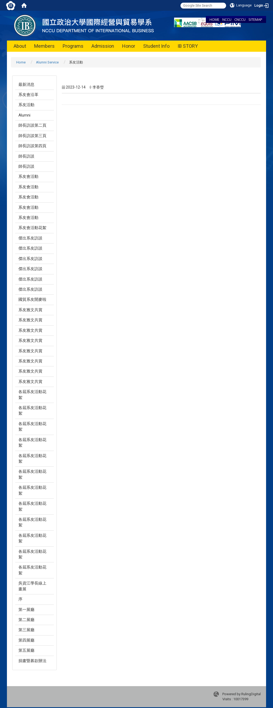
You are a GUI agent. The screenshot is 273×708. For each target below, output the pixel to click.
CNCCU (240, 19)
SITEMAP (255, 19)
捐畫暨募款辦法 (32, 660)
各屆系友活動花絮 (32, 394)
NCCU (226, 19)
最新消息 (26, 84)
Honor (128, 46)
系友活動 (26, 104)
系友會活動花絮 (32, 227)
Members (44, 46)
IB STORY (188, 46)
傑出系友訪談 (30, 238)
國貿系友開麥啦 (32, 299)
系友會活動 (28, 176)
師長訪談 (26, 156)
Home (21, 62)
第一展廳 (26, 609)
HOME (214, 19)
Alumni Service (47, 62)
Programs (73, 46)
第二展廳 (26, 619)
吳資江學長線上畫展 (32, 586)
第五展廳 (26, 650)
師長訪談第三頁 (32, 135)
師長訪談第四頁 (32, 145)
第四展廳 (26, 640)
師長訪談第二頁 (32, 125)
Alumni (24, 115)
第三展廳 (26, 629)
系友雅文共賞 (30, 309)
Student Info (156, 46)
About (20, 46)
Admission (102, 46)
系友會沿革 (28, 94)
